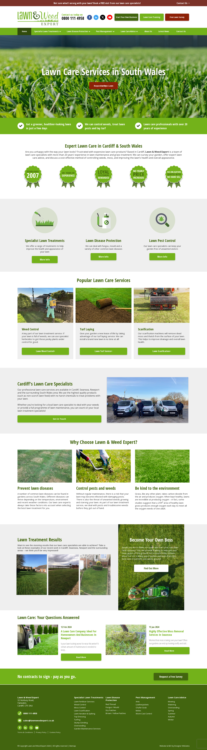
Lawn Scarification (82, 710)
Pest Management (104, 31)
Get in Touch (59, 418)
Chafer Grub (141, 707)
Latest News (163, 31)
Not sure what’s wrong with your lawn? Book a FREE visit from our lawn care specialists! (122, 3)
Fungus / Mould (112, 707)
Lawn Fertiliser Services (84, 701)
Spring (171, 710)
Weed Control (80, 704)
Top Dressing (80, 716)
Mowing (171, 701)
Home (24, 31)
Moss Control (80, 707)
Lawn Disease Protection (77, 31)
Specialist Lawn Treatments (46, 31)
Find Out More (151, 568)
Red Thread (111, 704)
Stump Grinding (81, 722)
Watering (172, 704)
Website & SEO (165, 746)
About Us (148, 31)
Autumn (171, 716)
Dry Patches (111, 710)
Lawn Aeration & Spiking (84, 713)
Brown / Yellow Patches (116, 713)
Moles (138, 710)
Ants (138, 701)
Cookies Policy (54, 732)
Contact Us (181, 31)
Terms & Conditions (25, 732)
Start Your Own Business (126, 17)
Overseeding (79, 725)
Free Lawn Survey (177, 17)
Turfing (77, 719)
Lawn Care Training (151, 17)
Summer (171, 713)
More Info (45, 259)
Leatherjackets (142, 704)
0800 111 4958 (73, 18)
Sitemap (72, 746)
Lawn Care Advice (128, 31)
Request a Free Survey (170, 676)
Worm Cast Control (144, 713)
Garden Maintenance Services (87, 728)
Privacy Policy (41, 732)
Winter (171, 719)
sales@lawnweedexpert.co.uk (38, 720)
